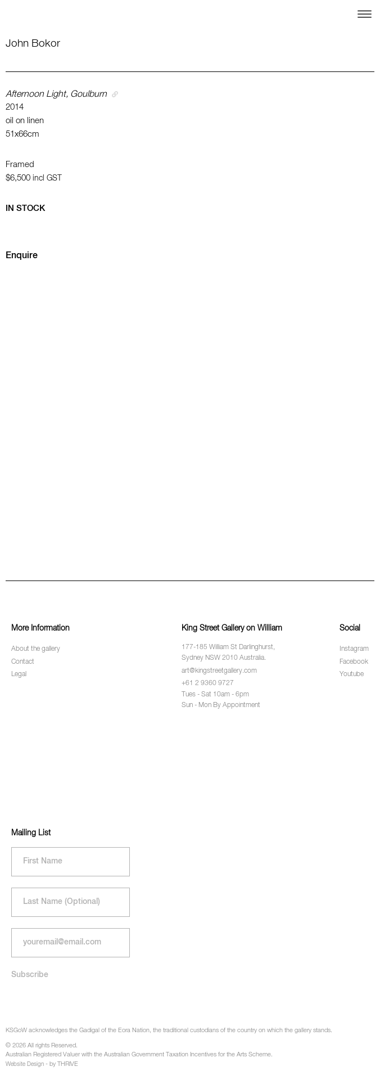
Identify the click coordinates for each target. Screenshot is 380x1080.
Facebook (354, 662)
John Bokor (33, 43)
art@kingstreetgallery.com (219, 671)
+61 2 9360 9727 (208, 683)
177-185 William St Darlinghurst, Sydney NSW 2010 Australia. (228, 653)
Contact (22, 662)
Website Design (25, 1064)
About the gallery (35, 649)
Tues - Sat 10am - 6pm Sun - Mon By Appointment (221, 700)
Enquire (22, 255)
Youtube (352, 674)
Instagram (354, 649)
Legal (18, 674)
